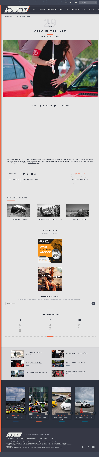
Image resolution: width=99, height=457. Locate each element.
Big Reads (75, 9)
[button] (95, 2)
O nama (66, 2)
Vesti (83, 9)
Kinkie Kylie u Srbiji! (38, 417)
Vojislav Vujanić (53, 36)
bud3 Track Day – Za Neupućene (76, 353)
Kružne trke (15, 416)
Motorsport (52, 9)
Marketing (31, 438)
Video (67, 9)
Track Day (91, 9)
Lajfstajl (42, 9)
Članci (34, 9)
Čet (61, 9)
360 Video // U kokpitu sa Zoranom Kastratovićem (34, 363)
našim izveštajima (33, 163)
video (50, 26)
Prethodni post (79, 174)
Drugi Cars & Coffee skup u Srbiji (75, 363)
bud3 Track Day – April (84, 417)
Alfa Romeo (45, 234)
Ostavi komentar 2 (30, 180)
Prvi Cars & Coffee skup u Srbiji (36, 372)
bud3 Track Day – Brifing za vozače (35, 353)
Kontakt (20, 438)
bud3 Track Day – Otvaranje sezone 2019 (75, 372)
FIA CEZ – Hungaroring (15, 417)
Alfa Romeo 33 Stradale (80, 180)
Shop (52, 438)
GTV (52, 234)
